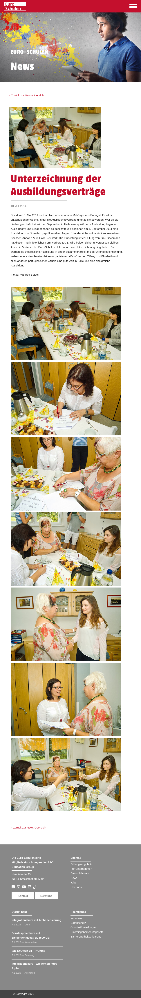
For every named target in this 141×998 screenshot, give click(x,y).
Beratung (46, 895)
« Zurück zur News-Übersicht (26, 95)
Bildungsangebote (81, 864)
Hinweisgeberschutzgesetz (86, 931)
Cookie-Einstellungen (83, 927)
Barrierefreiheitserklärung (85, 936)
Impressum (77, 918)
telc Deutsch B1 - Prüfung (28, 950)
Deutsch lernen (79, 873)
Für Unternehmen (81, 868)
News (73, 877)
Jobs (73, 882)
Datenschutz (78, 922)
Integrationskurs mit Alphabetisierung (36, 920)
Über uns (76, 887)
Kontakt (23, 895)
